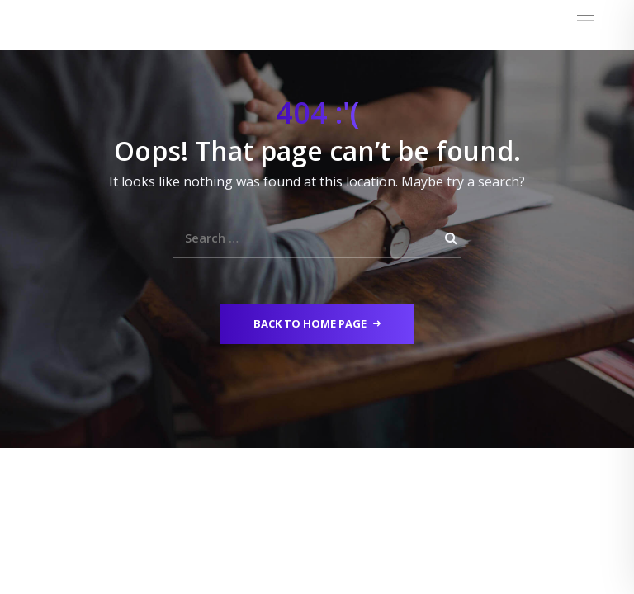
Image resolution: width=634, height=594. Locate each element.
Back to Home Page (317, 323)
